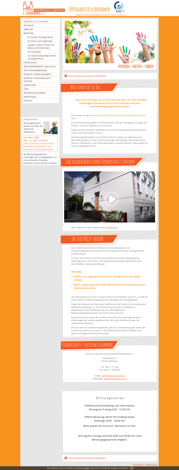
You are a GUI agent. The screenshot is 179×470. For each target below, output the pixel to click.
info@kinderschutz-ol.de (113, 375)
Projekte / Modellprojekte (37, 74)
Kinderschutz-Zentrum (35, 21)
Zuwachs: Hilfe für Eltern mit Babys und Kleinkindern (41, 46)
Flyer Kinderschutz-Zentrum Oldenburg (87, 75)
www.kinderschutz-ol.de (115, 378)
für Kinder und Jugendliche (40, 37)
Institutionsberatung (35, 70)
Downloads (29, 85)
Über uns (28, 29)
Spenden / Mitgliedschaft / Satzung (37, 79)
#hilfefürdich (112, 227)
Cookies (86, 468)
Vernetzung (29, 96)
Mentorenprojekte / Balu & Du (39, 66)
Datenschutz (151, 464)
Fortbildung (30, 62)
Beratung (28, 33)
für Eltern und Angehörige (40, 41)
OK (132, 468)
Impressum (138, 464)
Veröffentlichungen (34, 93)
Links (26, 89)
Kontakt (27, 100)
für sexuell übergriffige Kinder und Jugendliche (42, 57)
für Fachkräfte (34, 51)
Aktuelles (28, 25)
